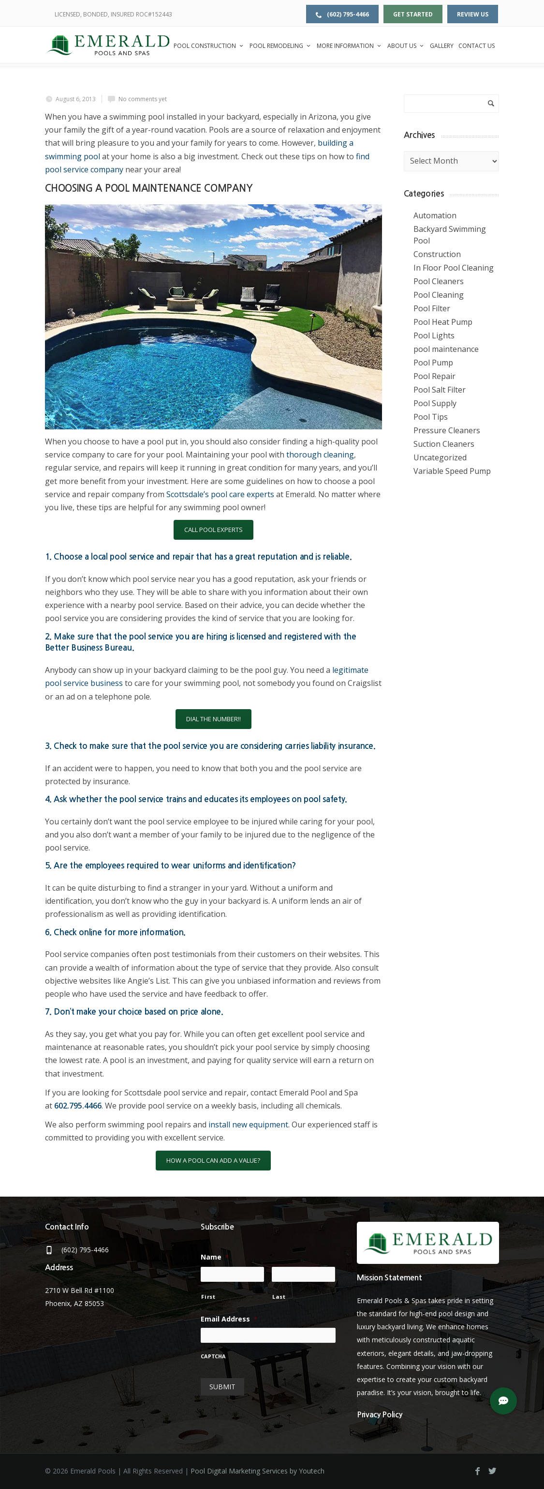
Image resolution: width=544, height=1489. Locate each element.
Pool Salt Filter (439, 389)
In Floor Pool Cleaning (453, 267)
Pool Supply (434, 403)
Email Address (229, 1319)
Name (215, 1257)
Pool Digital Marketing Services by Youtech (257, 1470)
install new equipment (248, 1124)
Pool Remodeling (281, 46)
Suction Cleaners (443, 444)
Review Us (472, 14)
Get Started (413, 14)
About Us (406, 46)
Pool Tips (430, 416)
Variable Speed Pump (452, 471)
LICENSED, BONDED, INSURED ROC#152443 (113, 14)
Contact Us (476, 46)
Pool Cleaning (438, 294)
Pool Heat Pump (442, 322)
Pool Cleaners (438, 281)
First (208, 1296)
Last (279, 1296)
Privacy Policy (379, 1414)
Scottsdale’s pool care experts (220, 494)
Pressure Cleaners (446, 430)
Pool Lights (434, 335)
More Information (349, 46)
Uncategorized (440, 457)
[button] (503, 1400)
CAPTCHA (213, 1356)
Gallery (442, 46)
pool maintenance (446, 349)
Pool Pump (433, 362)
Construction (437, 254)
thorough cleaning (320, 454)
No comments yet (142, 99)
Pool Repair (434, 376)
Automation (434, 215)
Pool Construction (209, 46)
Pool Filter (431, 308)
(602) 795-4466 (342, 14)
